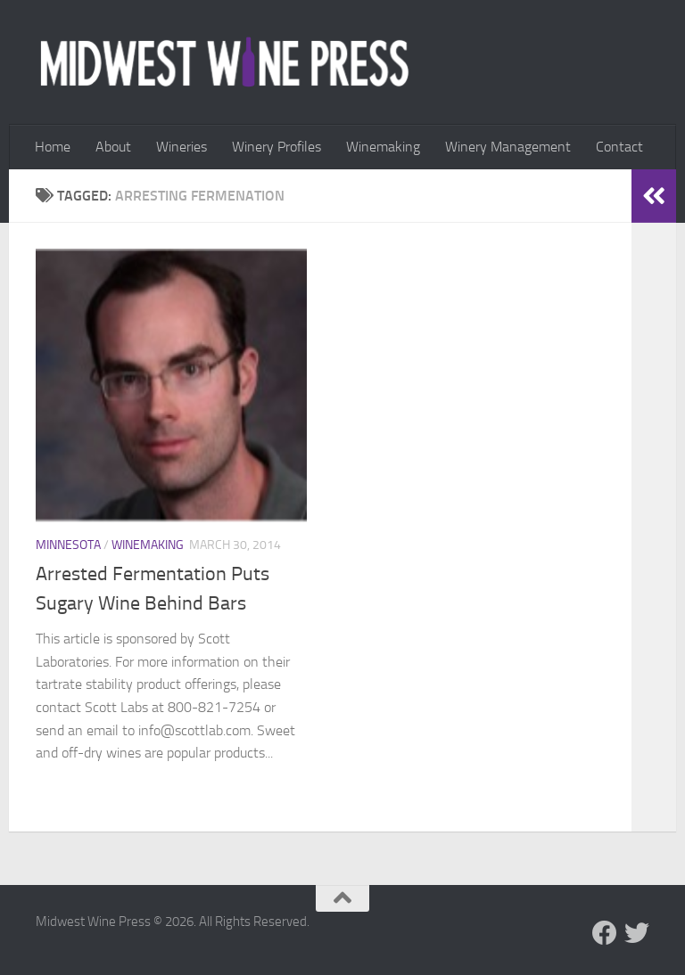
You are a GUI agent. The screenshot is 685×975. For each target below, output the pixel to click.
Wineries (181, 146)
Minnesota (68, 545)
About (113, 146)
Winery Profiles (276, 146)
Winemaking (383, 146)
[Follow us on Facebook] (604, 933)
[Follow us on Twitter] (636, 933)
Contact (619, 146)
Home (52, 146)
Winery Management (508, 146)
